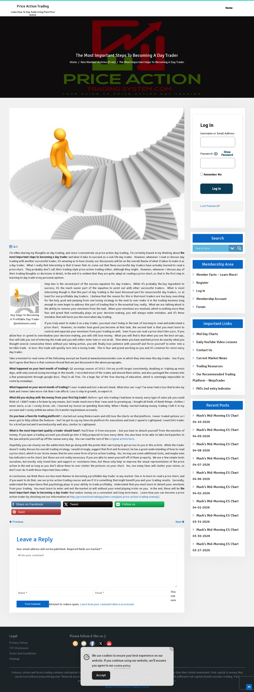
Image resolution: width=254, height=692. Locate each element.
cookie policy (122, 665)
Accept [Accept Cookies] (101, 675)
